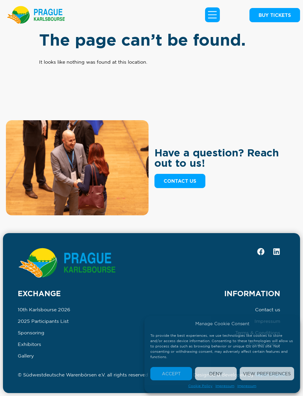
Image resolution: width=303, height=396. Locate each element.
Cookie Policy (200, 386)
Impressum (224, 386)
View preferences (267, 373)
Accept (171, 373)
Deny (216, 373)
